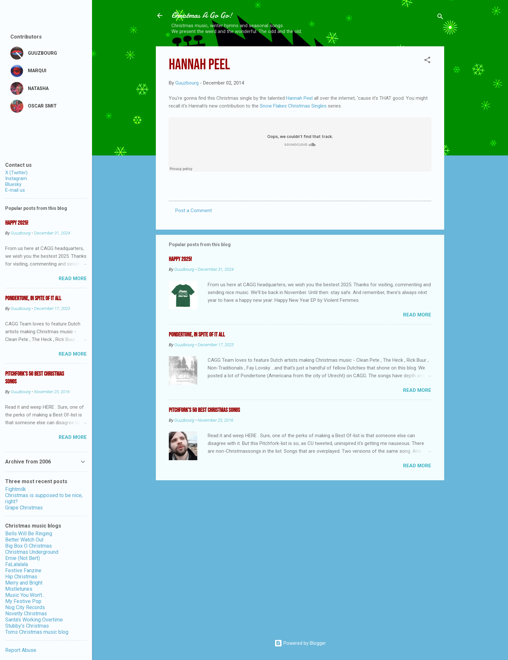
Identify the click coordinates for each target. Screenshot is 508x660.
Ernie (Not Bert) (22, 558)
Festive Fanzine (23, 570)
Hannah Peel (299, 98)
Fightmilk (15, 489)
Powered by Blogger (300, 643)
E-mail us (15, 190)
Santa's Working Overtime (34, 620)
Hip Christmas (21, 577)
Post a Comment (193, 210)
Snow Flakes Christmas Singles (294, 106)
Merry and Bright (23, 583)
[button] (427, 61)
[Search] (440, 18)
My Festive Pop (23, 601)
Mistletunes (18, 589)
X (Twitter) (16, 173)
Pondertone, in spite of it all (197, 334)
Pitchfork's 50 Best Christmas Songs (204, 410)
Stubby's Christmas (27, 626)
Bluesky (13, 184)
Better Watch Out (24, 540)
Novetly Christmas (26, 613)
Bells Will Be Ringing (28, 533)
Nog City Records (25, 607)
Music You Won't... (25, 595)
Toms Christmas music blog (36, 632)
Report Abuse (20, 650)
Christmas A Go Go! (201, 15)
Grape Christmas (24, 508)
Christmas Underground (31, 552)
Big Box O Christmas (28, 546)
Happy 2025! (180, 259)
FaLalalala (16, 564)
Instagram (16, 178)
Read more (417, 315)
